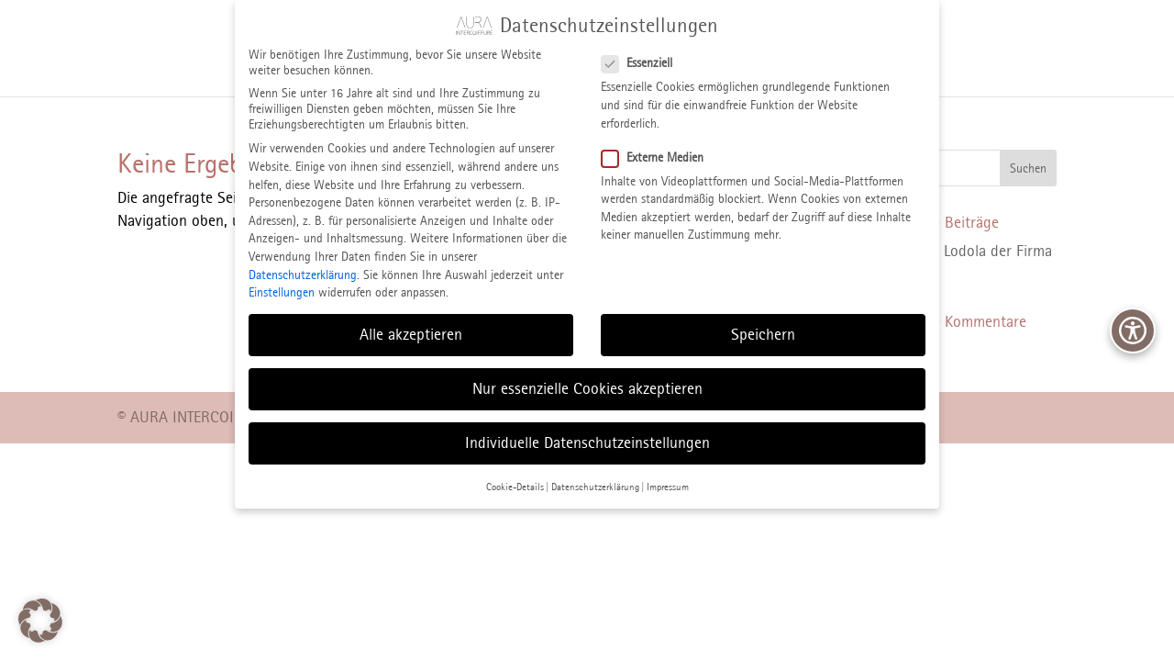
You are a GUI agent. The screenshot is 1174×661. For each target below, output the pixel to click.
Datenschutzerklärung (303, 262)
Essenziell (644, 51)
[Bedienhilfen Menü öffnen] (1133, 330)
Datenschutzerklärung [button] (595, 473)
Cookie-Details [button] (515, 473)
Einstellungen (282, 280)
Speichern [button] (763, 322)
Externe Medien (660, 144)
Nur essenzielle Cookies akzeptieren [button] (587, 376)
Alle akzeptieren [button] (411, 322)
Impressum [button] (668, 473)
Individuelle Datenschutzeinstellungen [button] (587, 430)
